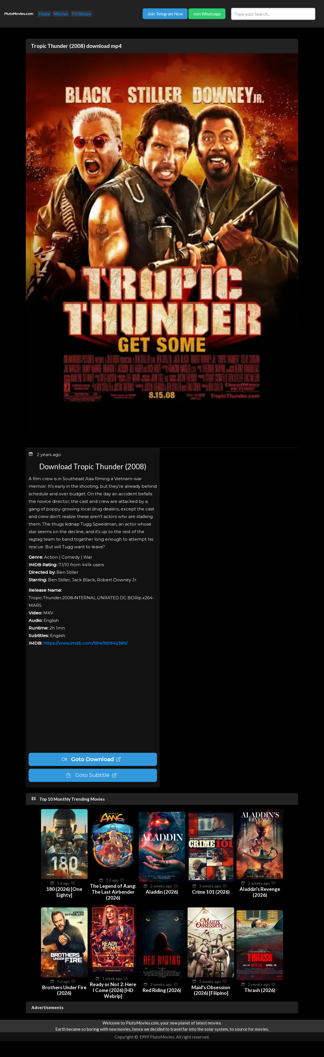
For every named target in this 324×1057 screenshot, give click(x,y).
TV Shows (81, 13)
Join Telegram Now (165, 13)
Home (44, 13)
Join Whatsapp (207, 13)
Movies (61, 13)
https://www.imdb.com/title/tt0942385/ (85, 643)
